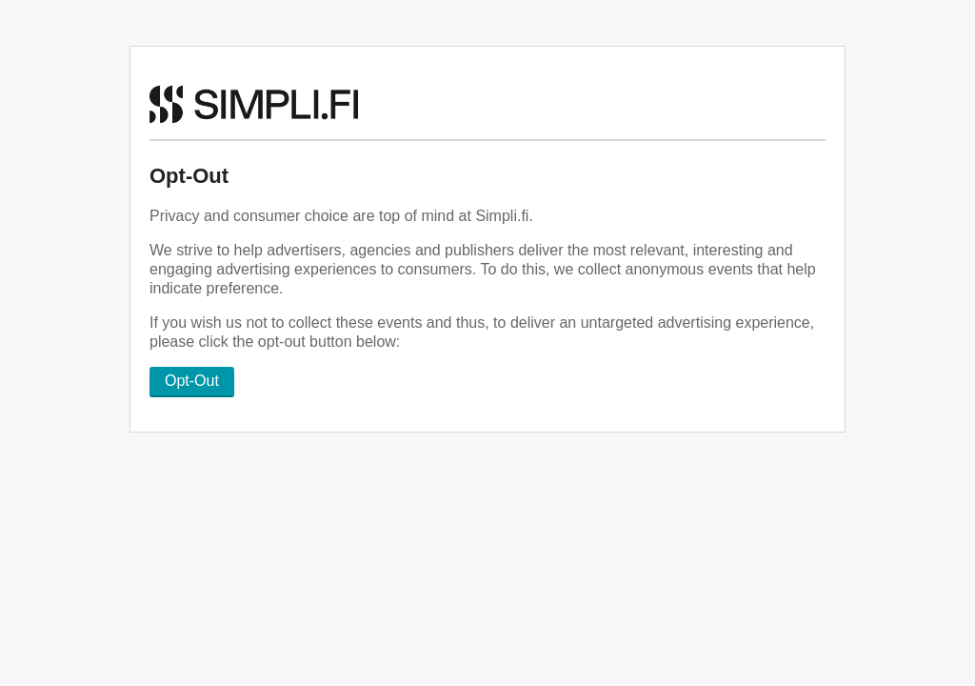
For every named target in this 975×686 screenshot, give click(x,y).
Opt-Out (192, 381)
